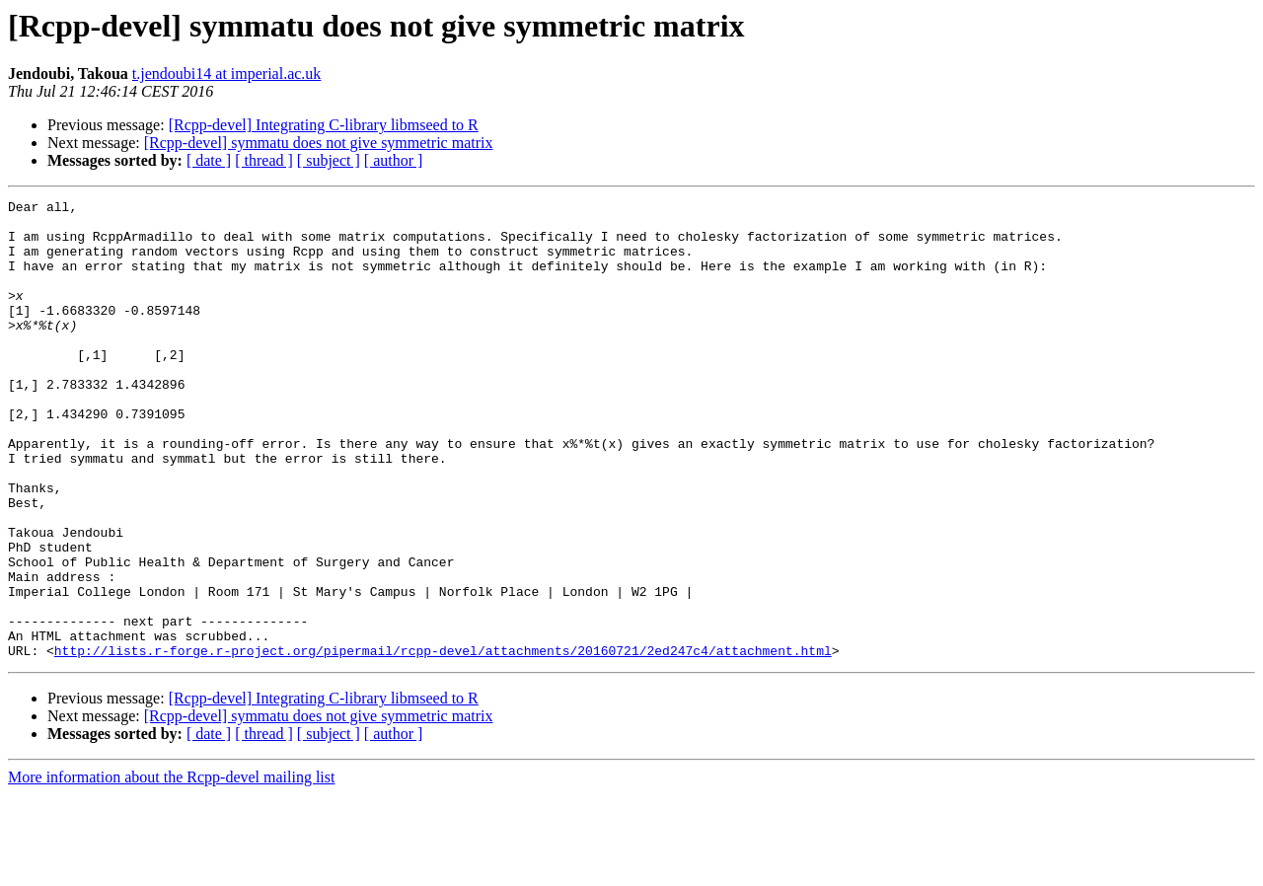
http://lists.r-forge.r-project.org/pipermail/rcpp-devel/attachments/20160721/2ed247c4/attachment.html (443, 742)
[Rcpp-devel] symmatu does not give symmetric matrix (318, 142)
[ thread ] (264, 160)
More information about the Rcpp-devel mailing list (171, 868)
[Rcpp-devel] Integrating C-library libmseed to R (324, 124)
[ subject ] (328, 160)
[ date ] (208, 160)
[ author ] (393, 160)
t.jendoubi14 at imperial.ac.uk (227, 73)
